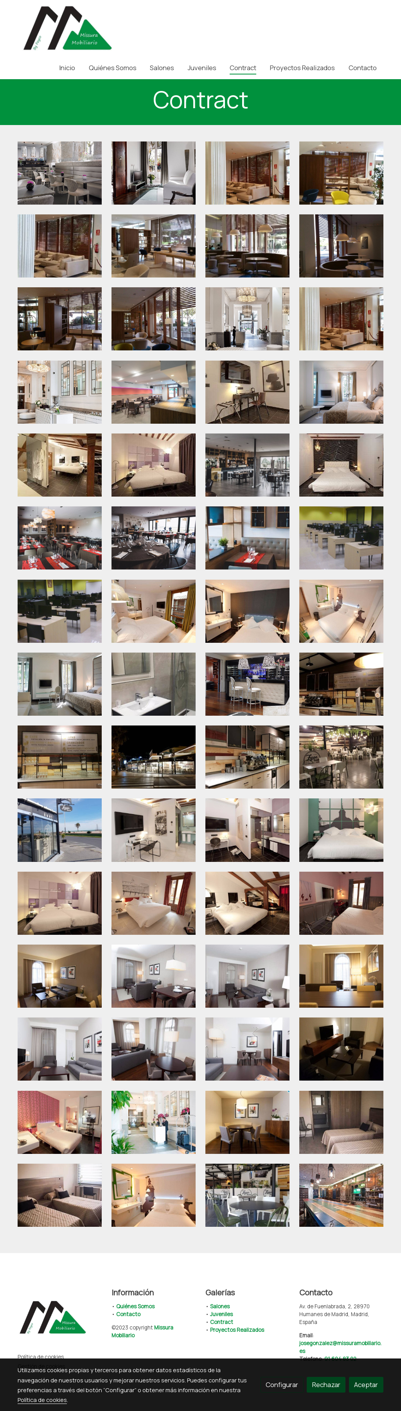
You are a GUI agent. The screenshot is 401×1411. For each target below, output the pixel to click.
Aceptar (366, 1384)
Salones (220, 1306)
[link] (68, 28)
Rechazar (326, 1384)
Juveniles (221, 1314)
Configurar (282, 1384)
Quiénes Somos (135, 1306)
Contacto (128, 1314)
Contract (221, 1322)
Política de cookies (41, 1356)
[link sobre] (60, 1319)
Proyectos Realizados (237, 1329)
